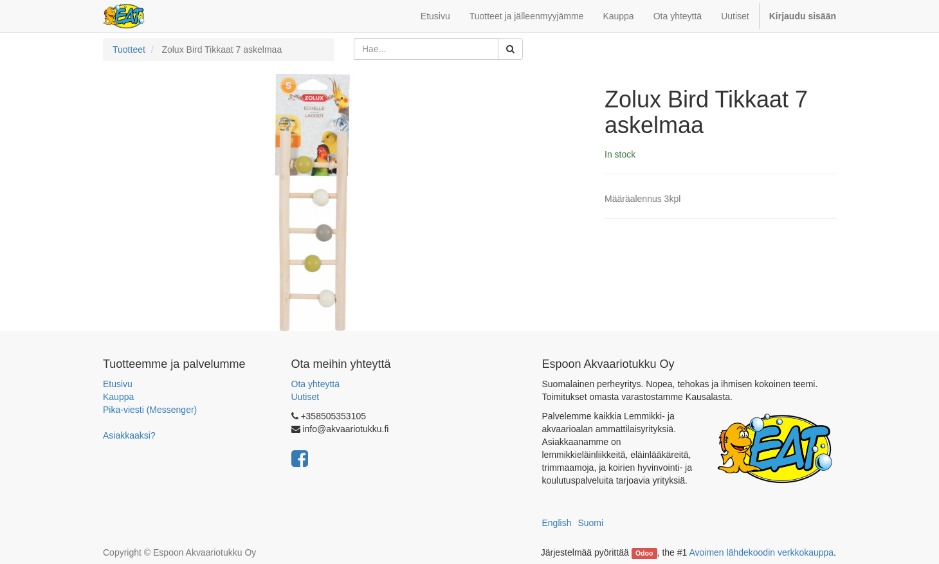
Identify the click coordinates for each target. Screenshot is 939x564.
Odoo (644, 553)
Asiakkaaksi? (129, 435)
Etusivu (117, 384)
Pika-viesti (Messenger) (150, 410)
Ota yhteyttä (315, 384)
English (557, 523)
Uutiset (305, 397)
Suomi (590, 523)
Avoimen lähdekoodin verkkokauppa (761, 552)
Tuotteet (129, 49)
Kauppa (118, 397)
